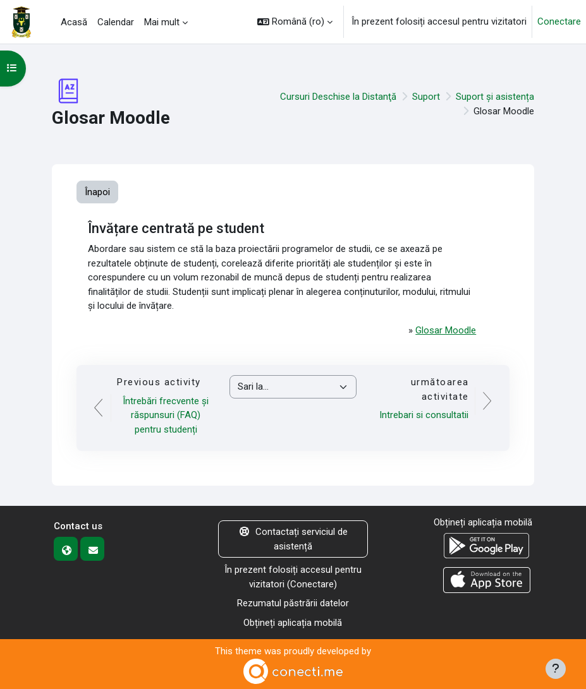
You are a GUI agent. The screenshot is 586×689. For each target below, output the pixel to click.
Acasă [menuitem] (74, 22)
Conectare (559, 21)
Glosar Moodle (445, 330)
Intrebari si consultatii (423, 415)
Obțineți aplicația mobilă (292, 622)
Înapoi (97, 192)
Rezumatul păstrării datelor (293, 603)
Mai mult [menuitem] (162, 22)
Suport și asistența (495, 96)
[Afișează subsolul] (556, 669)
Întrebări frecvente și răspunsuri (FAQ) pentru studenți (166, 415)
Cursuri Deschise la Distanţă (338, 96)
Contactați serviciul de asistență (293, 539)
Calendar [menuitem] (115, 22)
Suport (426, 96)
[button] (295, 22)
